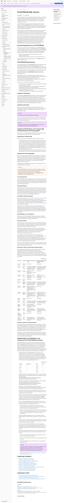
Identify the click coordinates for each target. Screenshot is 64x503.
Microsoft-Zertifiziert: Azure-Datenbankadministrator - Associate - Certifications (28, 491)
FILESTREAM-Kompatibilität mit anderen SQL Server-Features (28, 475)
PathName (36, 189)
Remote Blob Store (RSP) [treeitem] (7, 58)
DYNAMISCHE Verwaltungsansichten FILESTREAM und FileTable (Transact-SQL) (31, 476)
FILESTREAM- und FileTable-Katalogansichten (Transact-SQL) (28, 477)
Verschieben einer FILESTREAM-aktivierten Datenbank (27, 468)
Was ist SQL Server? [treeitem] (5, 22)
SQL (21, 9)
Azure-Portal (52, 3)
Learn (18, 9)
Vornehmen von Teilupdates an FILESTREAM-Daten (27, 465)
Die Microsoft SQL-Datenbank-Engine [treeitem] (6, 24)
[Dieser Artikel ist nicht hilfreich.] (62, 23)
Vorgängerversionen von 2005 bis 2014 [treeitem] (5, 19)
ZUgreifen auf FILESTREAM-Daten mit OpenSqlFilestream (28, 464)
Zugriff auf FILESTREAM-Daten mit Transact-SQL (26, 462)
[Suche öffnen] (59, 1)
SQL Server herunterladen (58, 3)
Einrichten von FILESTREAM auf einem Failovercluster (27, 469)
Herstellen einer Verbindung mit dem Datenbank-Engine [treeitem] (6, 27)
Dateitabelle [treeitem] (5, 54)
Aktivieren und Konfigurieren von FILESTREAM (26, 458)
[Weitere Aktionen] (46, 9)
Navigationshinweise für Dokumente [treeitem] (5, 16)
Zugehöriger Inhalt (56, 20)
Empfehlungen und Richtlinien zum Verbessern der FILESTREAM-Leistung (58, 17)
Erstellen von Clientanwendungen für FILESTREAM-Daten (28, 463)
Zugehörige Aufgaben (56, 19)
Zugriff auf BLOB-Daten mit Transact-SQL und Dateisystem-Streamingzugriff (58, 15)
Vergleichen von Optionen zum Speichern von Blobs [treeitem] (7, 56)
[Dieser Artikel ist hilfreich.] (61, 23)
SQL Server (24, 9)
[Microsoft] (1, 1)
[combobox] (6, 10)
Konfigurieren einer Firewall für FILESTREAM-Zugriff (27, 470)
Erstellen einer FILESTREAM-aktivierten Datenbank (27, 459)
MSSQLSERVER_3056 (39, 172)
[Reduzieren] (10, 9)
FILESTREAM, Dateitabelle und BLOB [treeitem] (6, 49)
